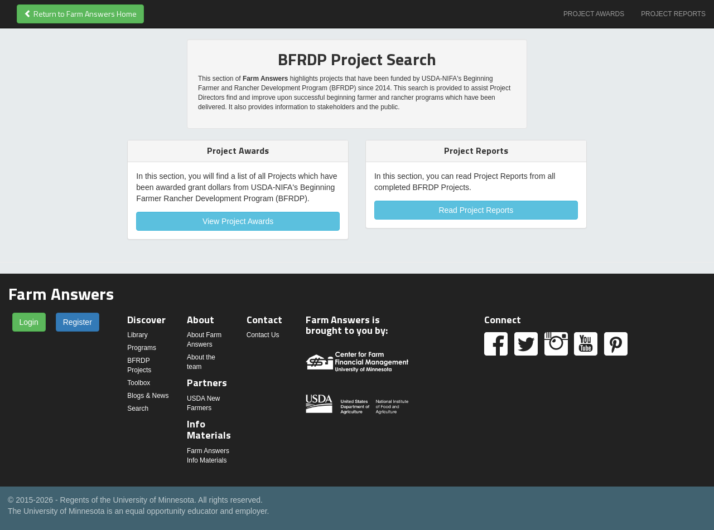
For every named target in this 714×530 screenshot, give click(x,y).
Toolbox (138, 383)
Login (29, 322)
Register (77, 322)
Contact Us (263, 335)
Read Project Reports (475, 210)
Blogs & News (147, 396)
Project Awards (593, 14)
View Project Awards (237, 221)
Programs (141, 348)
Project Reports (673, 14)
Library (137, 335)
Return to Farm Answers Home (80, 14)
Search (137, 408)
